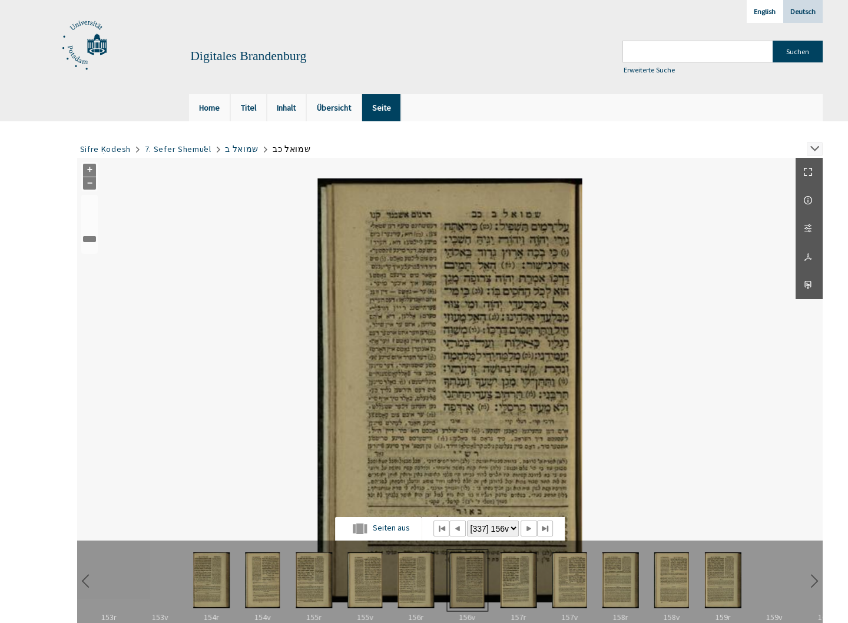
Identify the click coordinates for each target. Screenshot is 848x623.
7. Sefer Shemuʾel (178, 149)
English (765, 11)
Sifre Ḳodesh (105, 149)
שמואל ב (242, 149)
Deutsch (803, 11)
